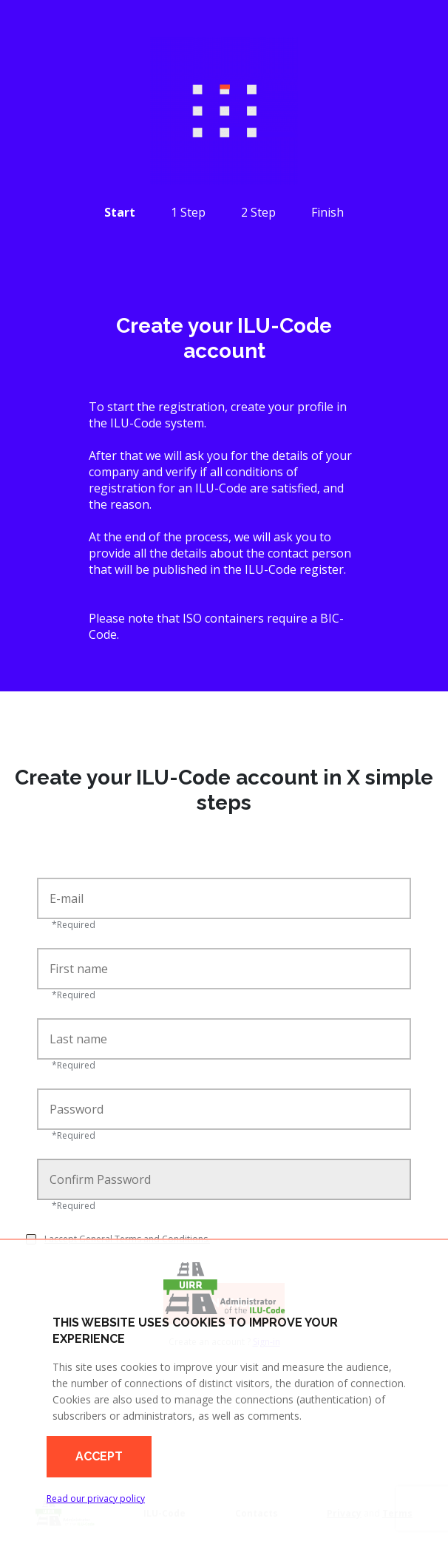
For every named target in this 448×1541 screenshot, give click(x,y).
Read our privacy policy (96, 1498)
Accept (99, 1456)
